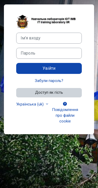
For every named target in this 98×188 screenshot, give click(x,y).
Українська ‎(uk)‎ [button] (30, 104)
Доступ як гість (49, 92)
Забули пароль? (49, 80)
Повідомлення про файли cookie (65, 113)
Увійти (49, 68)
